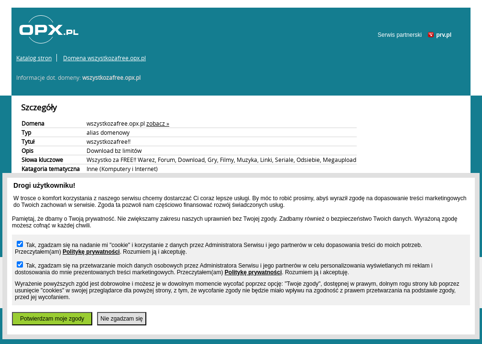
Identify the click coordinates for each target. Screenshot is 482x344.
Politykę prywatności (91, 251)
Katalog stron (34, 58)
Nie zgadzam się (121, 318)
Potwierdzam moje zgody (52, 318)
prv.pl (443, 35)
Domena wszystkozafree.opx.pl (104, 58)
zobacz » (157, 123)
